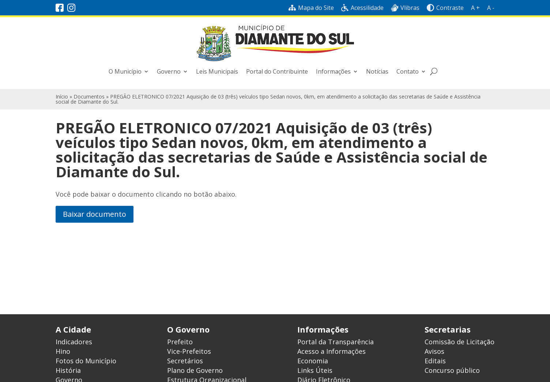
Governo (169, 71)
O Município (125, 71)
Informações (333, 71)
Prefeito (180, 341)
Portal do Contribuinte (277, 71)
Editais (435, 360)
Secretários (185, 360)
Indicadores (74, 341)
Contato (407, 71)
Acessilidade (362, 8)
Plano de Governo (195, 370)
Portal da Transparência (335, 341)
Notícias (377, 71)
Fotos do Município (86, 360)
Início (62, 96)
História (68, 370)
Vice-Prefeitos (189, 351)
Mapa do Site (311, 8)
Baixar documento (94, 214)
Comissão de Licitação (459, 341)
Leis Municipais (217, 71)
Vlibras (405, 8)
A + (475, 8)
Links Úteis (314, 370)
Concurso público (452, 370)
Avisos (434, 351)
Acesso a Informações (331, 351)
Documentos (89, 96)
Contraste (445, 8)
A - (490, 8)
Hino (63, 351)
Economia (312, 360)
